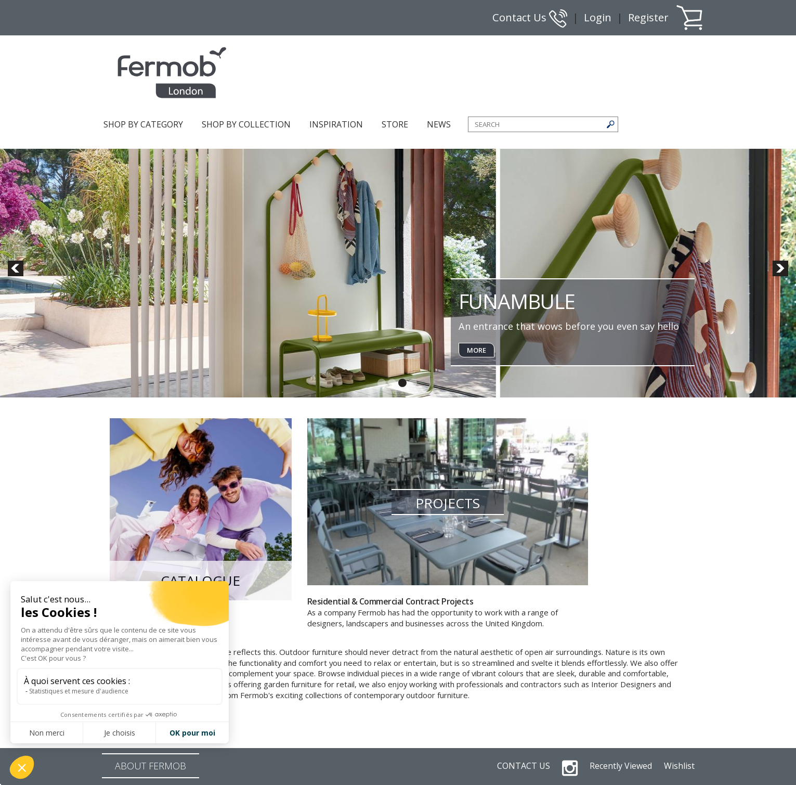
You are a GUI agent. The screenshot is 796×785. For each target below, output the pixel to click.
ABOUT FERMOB (150, 766)
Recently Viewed (621, 765)
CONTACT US (523, 765)
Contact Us (529, 17)
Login (597, 17)
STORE (395, 124)
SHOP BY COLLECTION (246, 124)
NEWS (439, 124)
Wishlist (679, 765)
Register (648, 17)
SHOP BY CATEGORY (143, 124)
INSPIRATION (336, 124)
